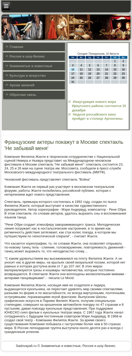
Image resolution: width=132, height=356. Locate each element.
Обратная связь (23, 95)
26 (89, 77)
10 (72, 69)
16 (123, 69)
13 (98, 69)
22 (114, 73)
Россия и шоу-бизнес (27, 56)
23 (123, 73)
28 (106, 77)
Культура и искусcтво (28, 75)
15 (114, 69)
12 (89, 69)
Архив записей (22, 85)
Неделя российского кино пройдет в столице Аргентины (97, 116)
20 (98, 73)
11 (81, 69)
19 (89, 73)
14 (106, 69)
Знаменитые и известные (31, 66)
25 (81, 77)
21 (106, 73)
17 (72, 73)
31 (72, 82)
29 (114, 77)
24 (72, 77)
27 (98, 77)
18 (81, 73)
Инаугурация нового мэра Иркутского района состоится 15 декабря (99, 106)
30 (123, 77)
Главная (16, 47)
